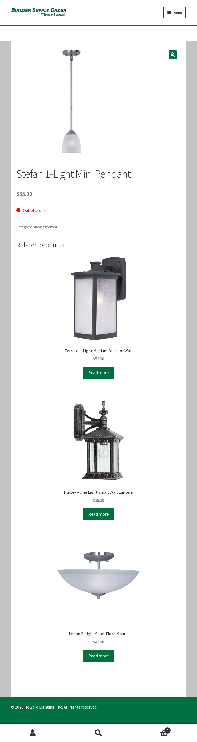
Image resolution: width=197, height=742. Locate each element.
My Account (33, 733)
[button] (173, 54)
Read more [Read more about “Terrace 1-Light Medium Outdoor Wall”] (99, 372)
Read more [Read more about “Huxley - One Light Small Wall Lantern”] (99, 514)
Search (98, 733)
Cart (151, 729)
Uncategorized (45, 227)
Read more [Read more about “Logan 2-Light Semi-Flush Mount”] (99, 655)
